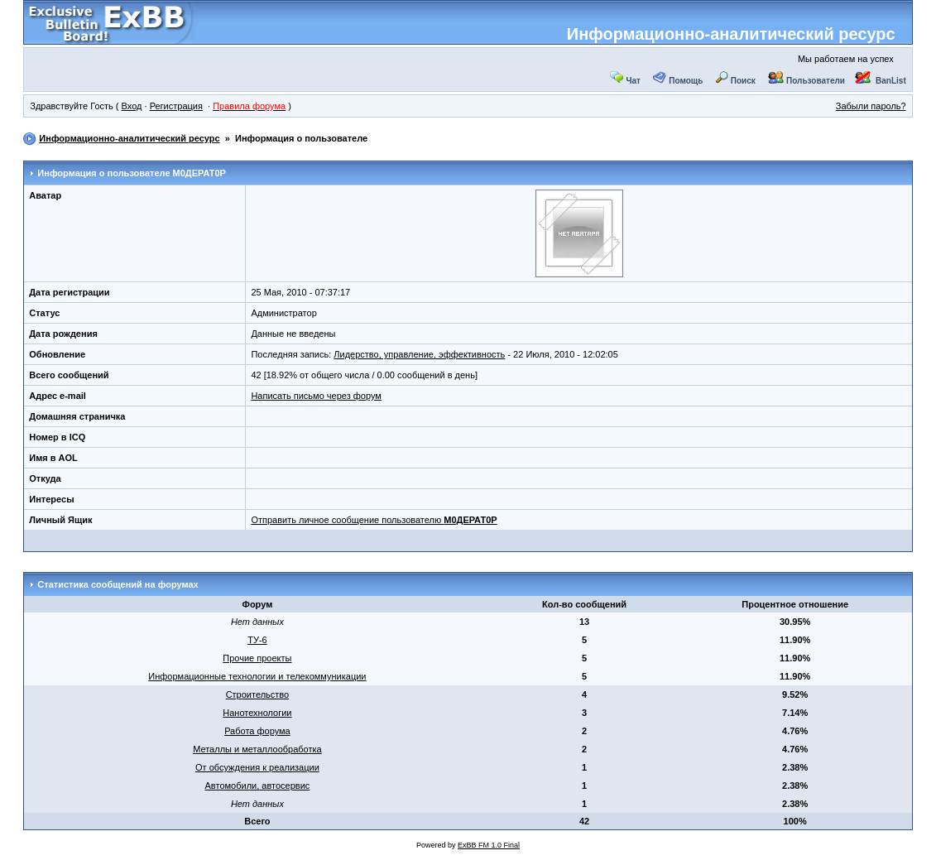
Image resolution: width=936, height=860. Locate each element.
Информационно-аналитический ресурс (731, 34)
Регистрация (176, 106)
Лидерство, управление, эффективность (419, 354)
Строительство (258, 694)
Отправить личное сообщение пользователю (374, 520)
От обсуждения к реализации (257, 767)
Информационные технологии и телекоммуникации (257, 676)
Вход (132, 106)
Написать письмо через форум (316, 396)
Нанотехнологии (257, 713)
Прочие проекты (257, 658)
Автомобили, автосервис (257, 785)
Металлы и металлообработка (257, 749)
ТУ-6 (257, 640)
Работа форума (257, 731)
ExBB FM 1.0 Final (489, 845)
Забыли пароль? (871, 106)
